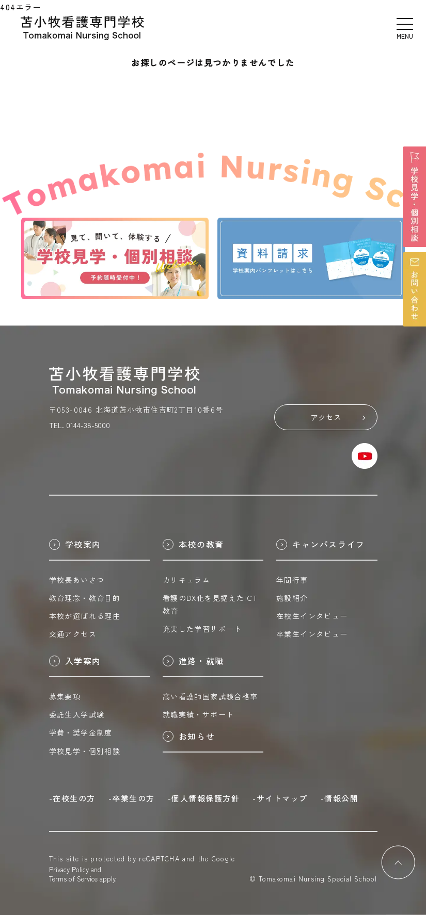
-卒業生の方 (131, 798)
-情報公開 (340, 798)
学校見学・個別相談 (85, 751)
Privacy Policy (69, 869)
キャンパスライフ (320, 544)
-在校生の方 (72, 798)
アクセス (337, 417)
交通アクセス (73, 634)
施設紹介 (292, 598)
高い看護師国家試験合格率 (210, 696)
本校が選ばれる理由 (85, 616)
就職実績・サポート (198, 714)
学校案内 (75, 544)
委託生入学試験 (77, 714)
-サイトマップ (280, 798)
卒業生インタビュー (312, 634)
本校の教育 (193, 544)
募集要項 (65, 696)
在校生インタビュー (312, 616)
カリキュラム (186, 580)
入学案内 (75, 661)
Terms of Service (73, 879)
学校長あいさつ (77, 580)
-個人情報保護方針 (204, 798)
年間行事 (292, 580)
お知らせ (189, 736)
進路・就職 (193, 661)
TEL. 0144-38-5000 (79, 425)
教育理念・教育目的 (85, 598)
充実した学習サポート (202, 629)
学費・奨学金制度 (81, 732)
